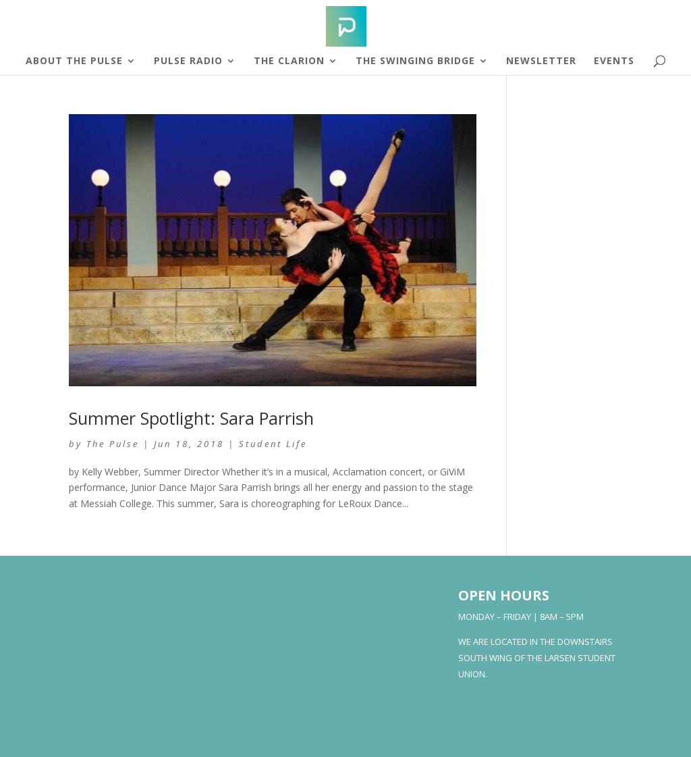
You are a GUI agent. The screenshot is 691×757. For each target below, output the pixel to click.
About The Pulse (74, 61)
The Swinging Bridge (415, 61)
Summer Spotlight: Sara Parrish (191, 418)
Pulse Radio (188, 61)
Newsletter (541, 61)
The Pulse (112, 444)
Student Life (273, 444)
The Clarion (289, 61)
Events (614, 61)
